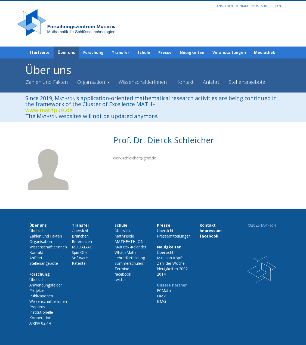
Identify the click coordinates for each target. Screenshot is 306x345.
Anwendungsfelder (45, 285)
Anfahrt (211, 82)
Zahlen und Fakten (47, 82)
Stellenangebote (247, 82)
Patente (79, 263)
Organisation (91, 82)
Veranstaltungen (229, 52)
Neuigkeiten (192, 52)
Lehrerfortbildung (130, 257)
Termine (122, 268)
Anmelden (225, 6)
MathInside (124, 236)
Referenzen (82, 241)
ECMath (164, 290)
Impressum (259, 6)
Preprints (37, 306)
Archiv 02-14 (40, 323)
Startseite (39, 52)
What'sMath (125, 252)
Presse (165, 52)
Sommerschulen (129, 263)
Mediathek (264, 52)
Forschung (93, 52)
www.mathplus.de (48, 110)
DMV (161, 295)
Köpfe (170, 257)
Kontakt (242, 6)
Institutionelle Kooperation (41, 315)
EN (279, 6)
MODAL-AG (82, 246)
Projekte (36, 290)
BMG (161, 301)
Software (80, 257)
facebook (123, 274)
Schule (143, 52)
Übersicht (37, 230)
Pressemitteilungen (174, 236)
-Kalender (130, 246)
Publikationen (41, 295)
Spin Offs (80, 252)
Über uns (66, 52)
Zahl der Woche (171, 263)
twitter (120, 279)
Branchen (80, 236)
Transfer (120, 52)
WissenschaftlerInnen (143, 82)
